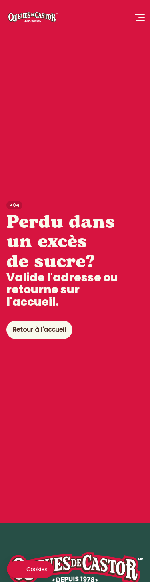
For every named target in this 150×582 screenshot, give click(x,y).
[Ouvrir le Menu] (140, 18)
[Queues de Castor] (32, 18)
